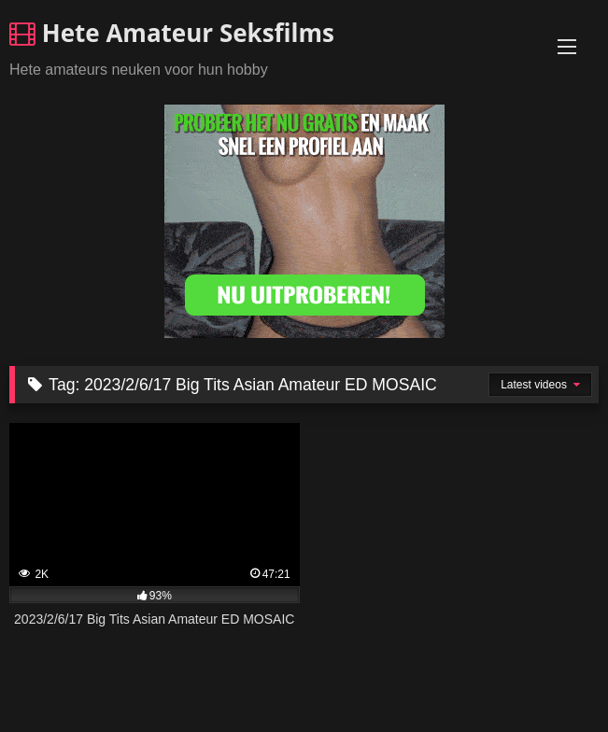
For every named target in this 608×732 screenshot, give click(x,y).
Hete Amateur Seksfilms (171, 32)
